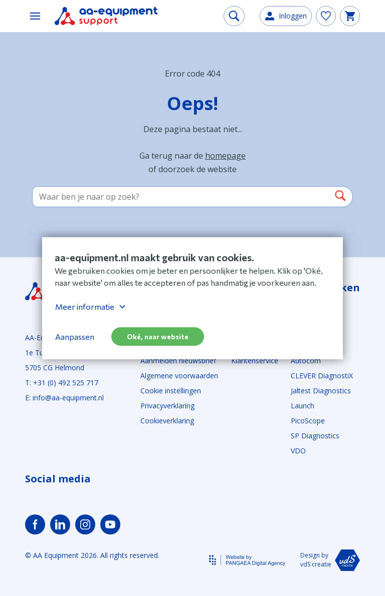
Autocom (306, 360)
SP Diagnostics (315, 435)
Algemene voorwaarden (179, 375)
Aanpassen (74, 336)
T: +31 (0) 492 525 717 (61, 382)
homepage (225, 155)
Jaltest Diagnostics (321, 390)
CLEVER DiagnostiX (322, 375)
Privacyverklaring (167, 405)
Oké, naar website (157, 336)
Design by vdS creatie (330, 560)
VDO (298, 450)
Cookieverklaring (167, 420)
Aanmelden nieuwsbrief (178, 360)
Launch (302, 405)
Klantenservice (254, 360)
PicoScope (308, 420)
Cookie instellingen (170, 390)
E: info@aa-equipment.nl (64, 397)
